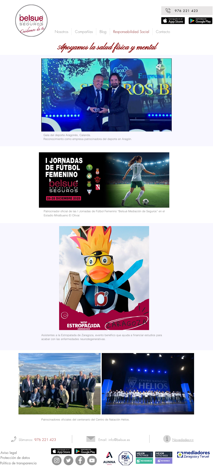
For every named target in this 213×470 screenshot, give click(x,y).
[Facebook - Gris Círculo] (80, 460)
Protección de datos (15, 457)
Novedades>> (183, 439)
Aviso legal (8, 452)
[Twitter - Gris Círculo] (68, 460)
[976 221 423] (187, 10)
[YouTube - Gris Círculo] (92, 460)
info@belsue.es (119, 439)
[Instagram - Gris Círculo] (57, 460)
